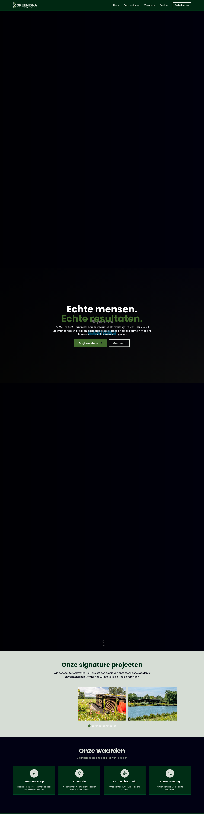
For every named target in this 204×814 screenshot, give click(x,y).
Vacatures (149, 5)
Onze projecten (132, 5)
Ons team (119, 343)
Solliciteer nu (182, 5)
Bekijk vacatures (91, 343)
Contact (164, 5)
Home (116, 5)
